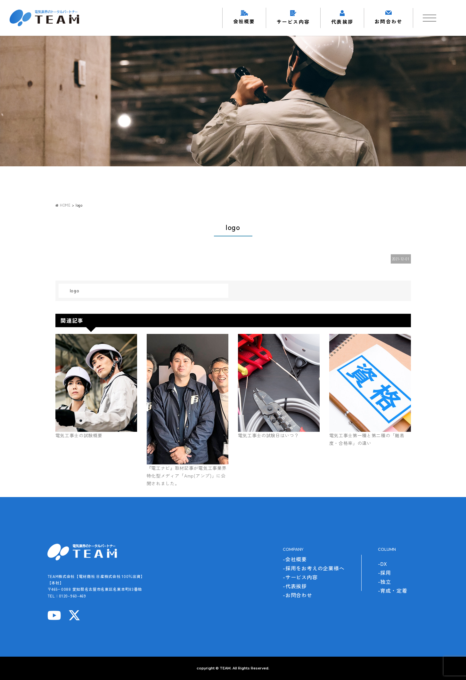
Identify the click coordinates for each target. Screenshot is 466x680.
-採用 (384, 572)
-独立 (384, 581)
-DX (382, 563)
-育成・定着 (392, 590)
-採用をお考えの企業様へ (314, 568)
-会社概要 (295, 559)
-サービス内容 (300, 577)
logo (74, 290)
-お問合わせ (297, 595)
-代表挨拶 (295, 586)
